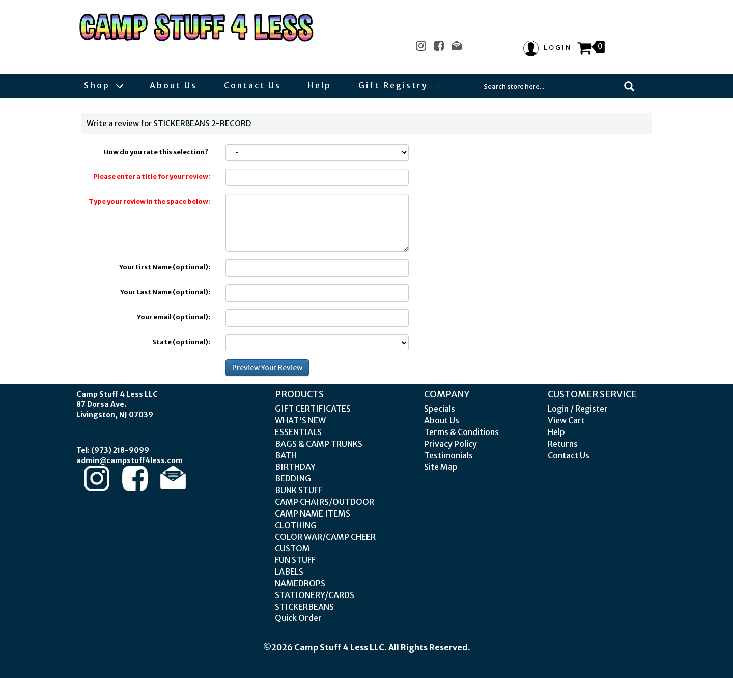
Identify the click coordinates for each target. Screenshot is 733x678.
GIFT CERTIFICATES (313, 408)
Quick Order (298, 618)
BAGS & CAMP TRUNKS (318, 444)
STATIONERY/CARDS (314, 595)
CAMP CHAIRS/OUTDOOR (324, 502)
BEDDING (293, 478)
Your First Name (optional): (164, 267)
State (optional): (181, 342)
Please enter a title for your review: (151, 176)
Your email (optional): (173, 317)
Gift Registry (393, 85)
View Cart (566, 420)
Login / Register (578, 408)
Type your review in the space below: (149, 201)
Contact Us (252, 85)
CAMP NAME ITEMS (312, 513)
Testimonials (448, 455)
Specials (439, 408)
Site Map (441, 467)
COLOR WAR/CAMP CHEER (325, 537)
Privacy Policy (450, 444)
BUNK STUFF (298, 490)
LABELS (289, 571)
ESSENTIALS (298, 432)
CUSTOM (292, 548)
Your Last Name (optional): (165, 292)
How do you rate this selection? (156, 152)
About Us (173, 85)
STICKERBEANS (304, 607)
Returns (563, 444)
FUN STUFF (295, 560)
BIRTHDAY (295, 467)
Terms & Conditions (461, 432)
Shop (103, 85)
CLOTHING (296, 525)
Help (319, 85)
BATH (286, 455)
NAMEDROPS (300, 583)
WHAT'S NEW (300, 420)
